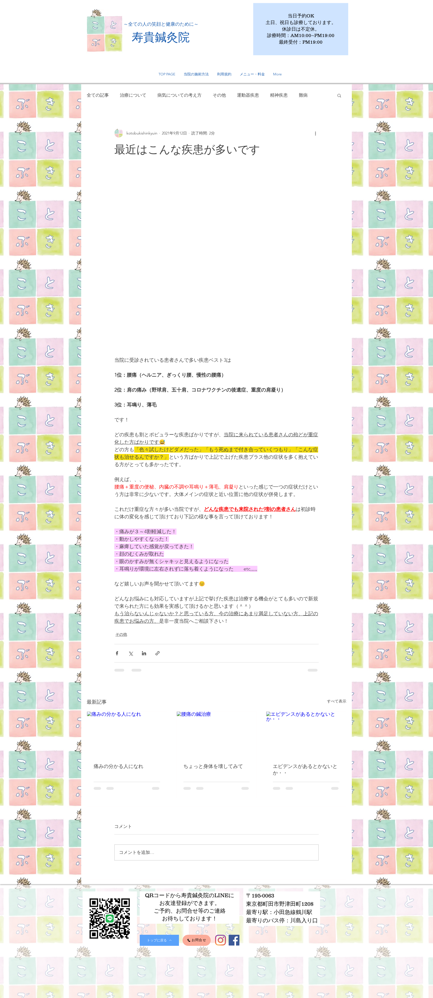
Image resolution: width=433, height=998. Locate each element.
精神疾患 (279, 95)
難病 (303, 95)
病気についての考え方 (179, 95)
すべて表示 (336, 701)
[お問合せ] (197, 940)
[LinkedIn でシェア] (144, 653)
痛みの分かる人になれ (118, 766)
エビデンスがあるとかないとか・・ (305, 769)
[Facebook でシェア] (117, 653)
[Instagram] (220, 940)
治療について (133, 95)
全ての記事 (98, 95)
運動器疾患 (248, 95)
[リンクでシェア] (157, 653)
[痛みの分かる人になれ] (127, 734)
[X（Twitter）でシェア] (130, 653)
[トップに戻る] (159, 940)
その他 (219, 95)
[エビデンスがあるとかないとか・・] (306, 734)
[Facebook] (234, 940)
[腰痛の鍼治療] (217, 734)
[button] (339, 95)
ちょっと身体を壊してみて (213, 766)
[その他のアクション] (315, 133)
